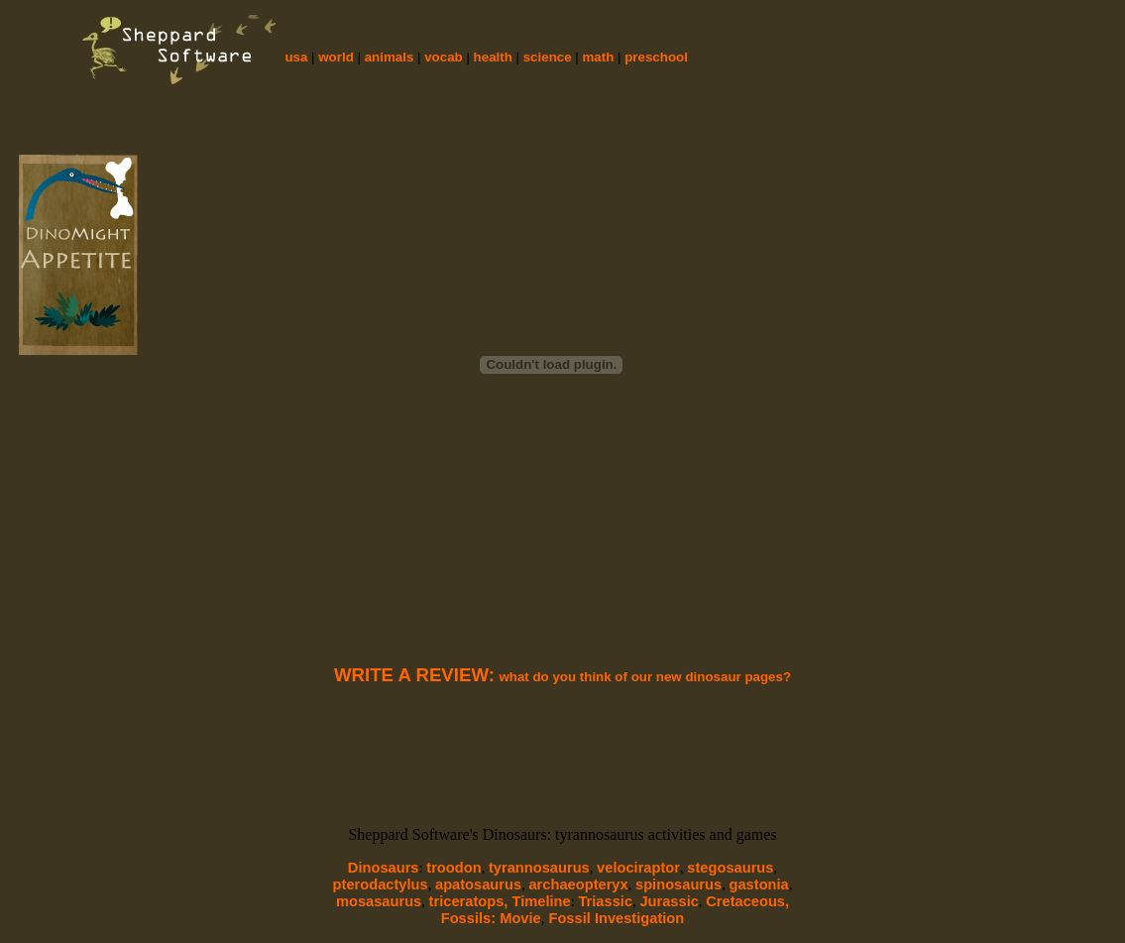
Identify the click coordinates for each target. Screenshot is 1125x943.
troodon (453, 868)
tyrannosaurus (539, 868)
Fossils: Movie (491, 918)
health (493, 57)
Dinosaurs (383, 868)
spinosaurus (678, 884)
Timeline (540, 901)
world (336, 57)
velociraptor (638, 868)
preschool (656, 57)
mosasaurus (378, 901)
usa (295, 57)
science (547, 57)
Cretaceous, (747, 901)
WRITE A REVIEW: (414, 674)
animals (389, 57)
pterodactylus (380, 884)
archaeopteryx (577, 884)
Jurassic (668, 901)
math (599, 57)
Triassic (605, 901)
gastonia (759, 884)
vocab (443, 57)
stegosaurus (730, 868)
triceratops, (470, 901)
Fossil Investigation (614, 918)
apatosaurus (478, 884)
